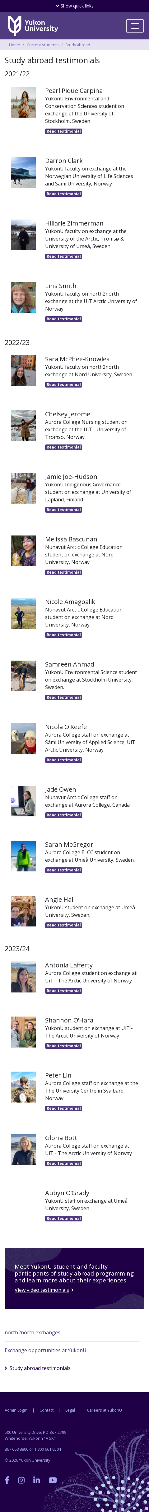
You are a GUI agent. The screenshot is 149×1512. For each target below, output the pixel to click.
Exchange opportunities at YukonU (45, 1350)
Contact (47, 1410)
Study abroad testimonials (40, 1368)
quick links (74, 6)
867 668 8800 (16, 1449)
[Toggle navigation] (135, 26)
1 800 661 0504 (47, 1449)
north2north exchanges (32, 1332)
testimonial (64, 131)
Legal (70, 1410)
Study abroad (77, 45)
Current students (43, 45)
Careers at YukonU (104, 1410)
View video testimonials (42, 1289)
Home (14, 45)
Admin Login (16, 1410)
